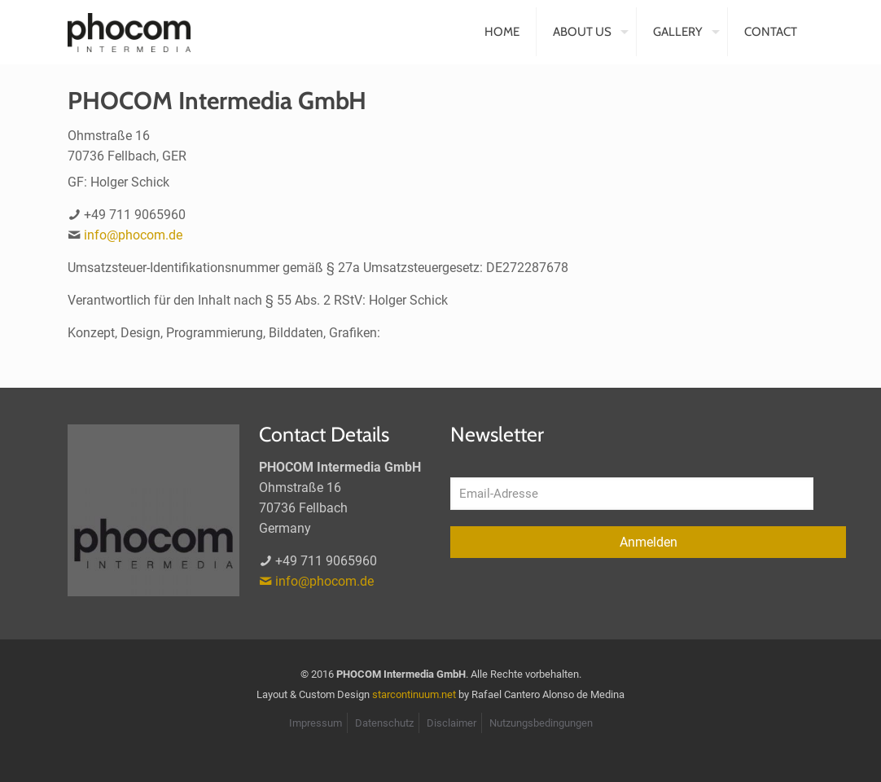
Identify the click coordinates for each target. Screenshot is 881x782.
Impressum (315, 723)
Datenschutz (384, 723)
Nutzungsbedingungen (541, 723)
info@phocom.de (133, 235)
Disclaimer (451, 723)
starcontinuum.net (414, 694)
